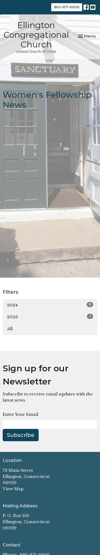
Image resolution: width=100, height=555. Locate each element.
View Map (13, 488)
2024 (50, 305)
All (10, 328)
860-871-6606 (66, 7)
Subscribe (20, 435)
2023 (50, 316)
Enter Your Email (20, 414)
